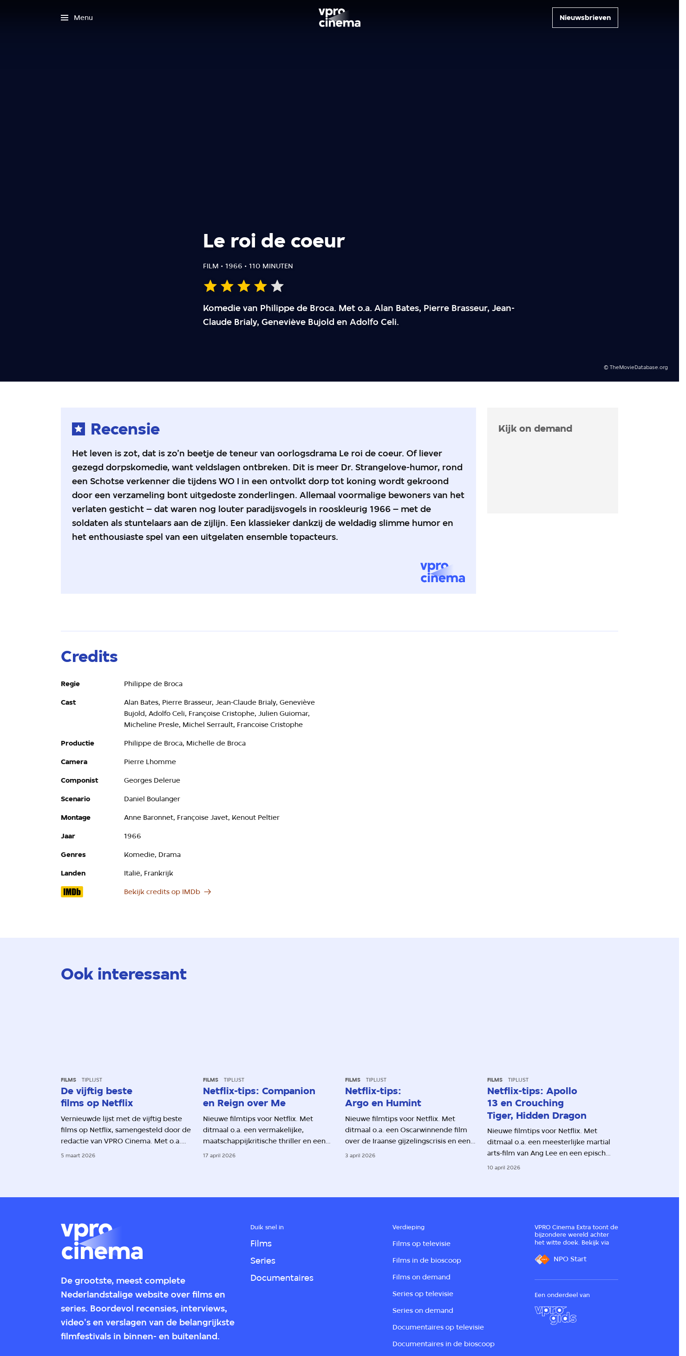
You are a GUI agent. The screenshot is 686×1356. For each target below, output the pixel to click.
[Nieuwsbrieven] (585, 17)
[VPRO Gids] (555, 1315)
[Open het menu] (76, 17)
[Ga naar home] (339, 17)
